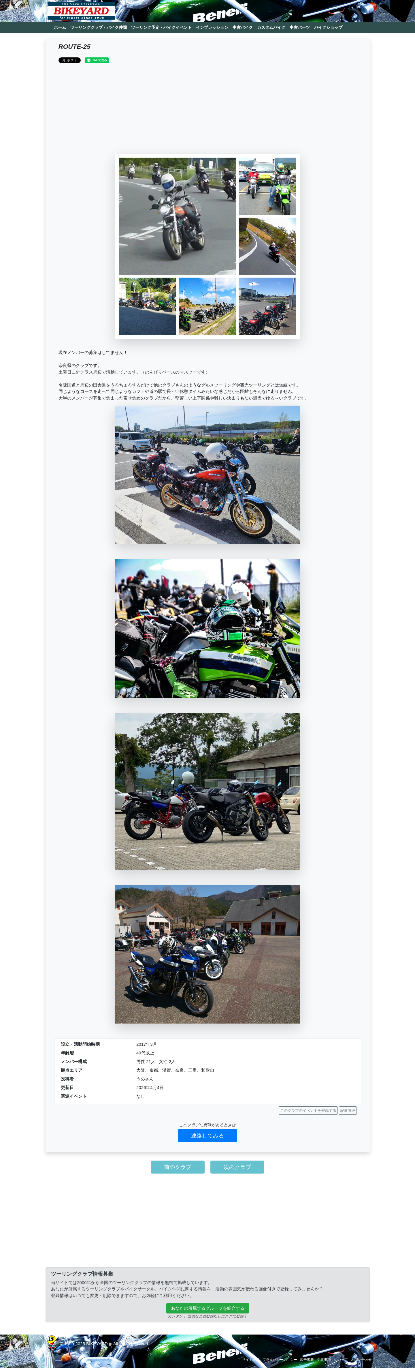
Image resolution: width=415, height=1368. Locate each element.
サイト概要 (250, 1360)
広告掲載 (307, 1360)
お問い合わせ (361, 1360)
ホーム (60, 27)
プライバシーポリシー (280, 1360)
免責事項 (324, 1360)
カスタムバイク (271, 27)
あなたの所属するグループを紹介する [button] (207, 1308)
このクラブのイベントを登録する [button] (308, 1110)
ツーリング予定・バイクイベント (161, 27)
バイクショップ (328, 27)
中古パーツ (300, 27)
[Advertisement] (208, 110)
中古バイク (243, 27)
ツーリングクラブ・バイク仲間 (98, 27)
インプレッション (212, 27)
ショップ (341, 1360)
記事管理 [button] (347, 1110)
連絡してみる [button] (207, 1136)
